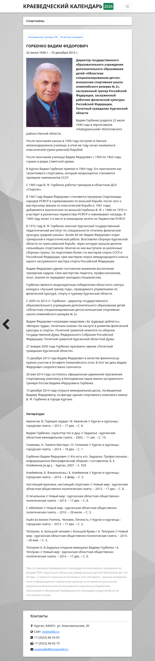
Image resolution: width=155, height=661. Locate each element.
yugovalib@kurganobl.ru (51, 649)
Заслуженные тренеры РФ (42, 37)
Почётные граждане (71, 37)
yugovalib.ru (50, 632)
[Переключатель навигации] (127, 6)
